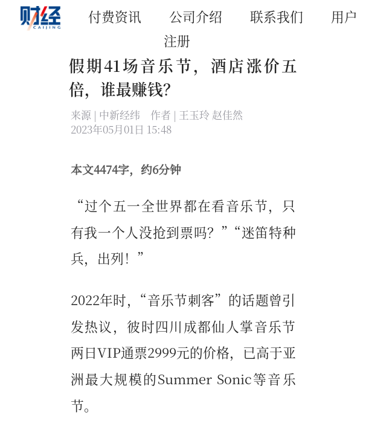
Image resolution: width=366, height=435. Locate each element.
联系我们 (276, 16)
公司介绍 (195, 16)
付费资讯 (114, 16)
